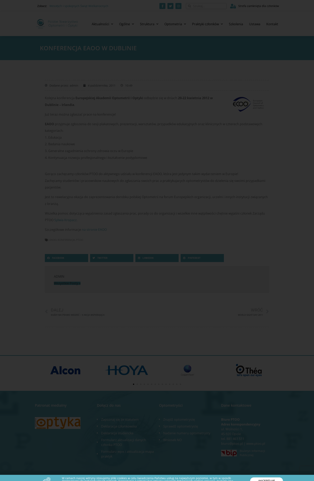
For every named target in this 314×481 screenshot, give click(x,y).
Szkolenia (236, 24)
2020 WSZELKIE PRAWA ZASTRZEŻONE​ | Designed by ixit (67, 476)
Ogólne (126, 24)
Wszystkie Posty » (67, 283)
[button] (66, 258)
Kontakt (272, 24)
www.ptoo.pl (255, 443)
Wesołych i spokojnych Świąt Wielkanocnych (78, 6)
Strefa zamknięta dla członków (258, 6)
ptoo (79, 240)
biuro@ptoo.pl (232, 443)
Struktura (149, 24)
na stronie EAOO (94, 229)
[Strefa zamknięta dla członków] (233, 6)
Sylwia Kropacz (65, 220)
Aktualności (102, 24)
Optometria (175, 24)
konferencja (66, 240)
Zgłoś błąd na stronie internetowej (256, 476)
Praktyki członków (207, 24)
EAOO (52, 240)
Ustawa (254, 24)
